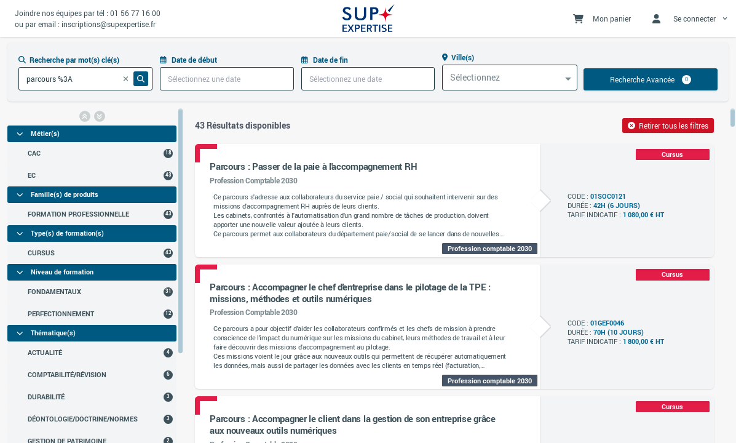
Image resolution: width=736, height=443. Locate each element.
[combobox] (509, 77)
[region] (92, 275)
